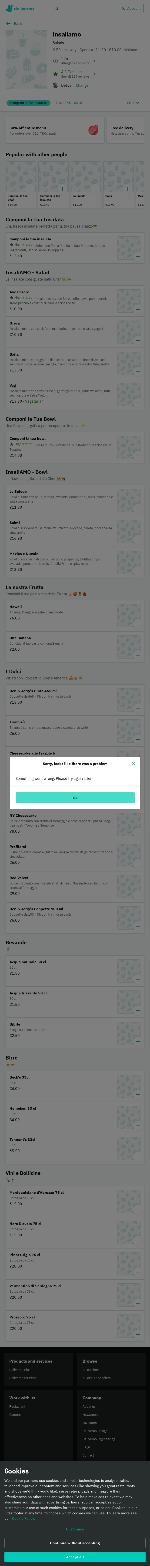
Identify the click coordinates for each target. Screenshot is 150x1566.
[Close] (134, 763)
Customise (75, 1529)
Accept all (75, 1557)
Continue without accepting (75, 1543)
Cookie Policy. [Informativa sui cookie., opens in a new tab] (23, 1519)
